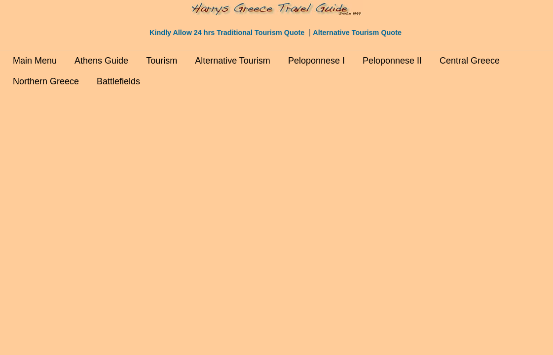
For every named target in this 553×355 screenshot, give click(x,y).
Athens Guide (101, 61)
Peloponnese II (392, 61)
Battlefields (118, 81)
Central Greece (470, 61)
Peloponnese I (316, 61)
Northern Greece (46, 81)
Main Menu (35, 61)
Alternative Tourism (232, 61)
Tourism (161, 61)
